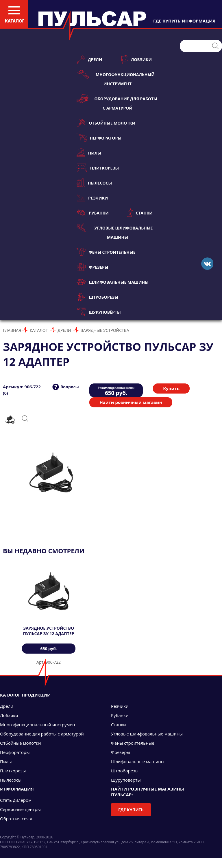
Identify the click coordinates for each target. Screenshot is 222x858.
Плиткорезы (98, 167)
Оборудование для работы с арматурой (117, 102)
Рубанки (93, 212)
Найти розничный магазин (130, 402)
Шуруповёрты (99, 312)
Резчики (92, 197)
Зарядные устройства (105, 330)
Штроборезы (97, 297)
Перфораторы (99, 137)
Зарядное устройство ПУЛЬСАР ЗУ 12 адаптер (48, 630)
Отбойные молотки (106, 122)
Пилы (89, 152)
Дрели (89, 59)
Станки (140, 212)
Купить (171, 388)
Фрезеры (92, 267)
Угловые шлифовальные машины (115, 231)
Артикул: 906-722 (22, 387)
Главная (12, 330)
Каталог (39, 330)
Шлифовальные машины (113, 282)
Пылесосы (94, 182)
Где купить (131, 809)
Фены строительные (106, 252)
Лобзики (136, 59)
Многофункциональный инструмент (116, 78)
